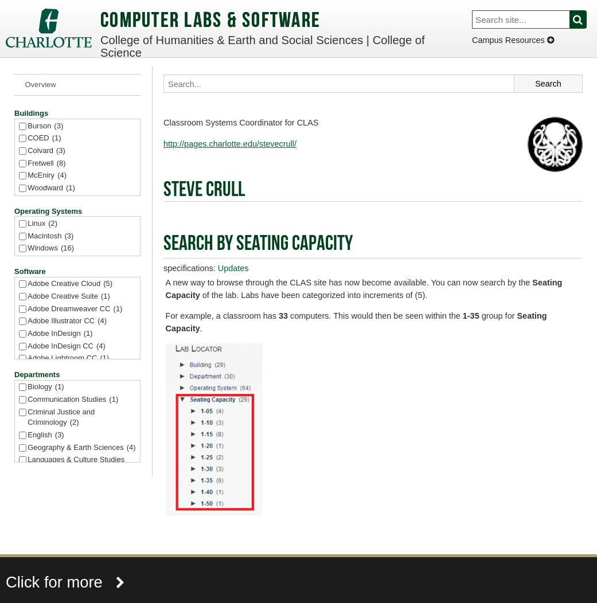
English (46, 435)
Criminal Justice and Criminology (61, 418)
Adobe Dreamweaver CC (75, 309)
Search (585, 19)
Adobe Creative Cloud (70, 284)
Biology (46, 387)
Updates (233, 268)
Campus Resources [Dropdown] (513, 40)
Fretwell (46, 163)
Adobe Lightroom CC (68, 358)
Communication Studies (73, 399)
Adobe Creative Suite (69, 296)
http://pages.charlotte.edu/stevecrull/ (229, 143)
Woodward (51, 188)
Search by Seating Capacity (258, 244)
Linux (42, 223)
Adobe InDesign (60, 333)
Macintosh (50, 236)
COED (44, 138)
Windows (51, 248)
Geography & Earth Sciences (81, 448)
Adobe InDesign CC (67, 346)
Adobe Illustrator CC (67, 321)
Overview (40, 84)
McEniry (47, 175)
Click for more (65, 582)
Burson (45, 126)
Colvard (46, 151)
